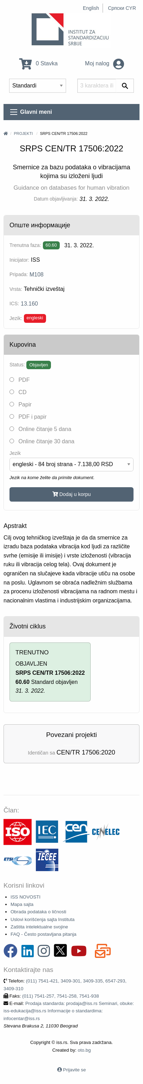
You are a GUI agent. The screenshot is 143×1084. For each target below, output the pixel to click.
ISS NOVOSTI (25, 897)
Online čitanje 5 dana (40, 429)
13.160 (29, 304)
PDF (19, 380)
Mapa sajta (22, 904)
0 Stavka (38, 63)
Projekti (23, 133)
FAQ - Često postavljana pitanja (43, 934)
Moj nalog (104, 63)
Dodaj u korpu (71, 494)
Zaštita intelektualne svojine (39, 926)
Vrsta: (15, 289)
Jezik (15, 453)
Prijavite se (74, 1069)
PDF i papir (27, 417)
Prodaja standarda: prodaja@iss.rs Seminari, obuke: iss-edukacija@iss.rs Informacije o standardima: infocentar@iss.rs (69, 1011)
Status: (17, 364)
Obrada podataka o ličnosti (38, 911)
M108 (37, 274)
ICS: (14, 303)
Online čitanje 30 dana (41, 441)
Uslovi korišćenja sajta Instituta (42, 919)
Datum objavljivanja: (56, 199)
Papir (20, 404)
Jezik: (15, 318)
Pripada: (18, 274)
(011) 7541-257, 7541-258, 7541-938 (60, 996)
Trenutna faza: (25, 245)
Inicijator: (19, 260)
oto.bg (84, 1050)
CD (18, 392)
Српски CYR (122, 8)
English (91, 8)
